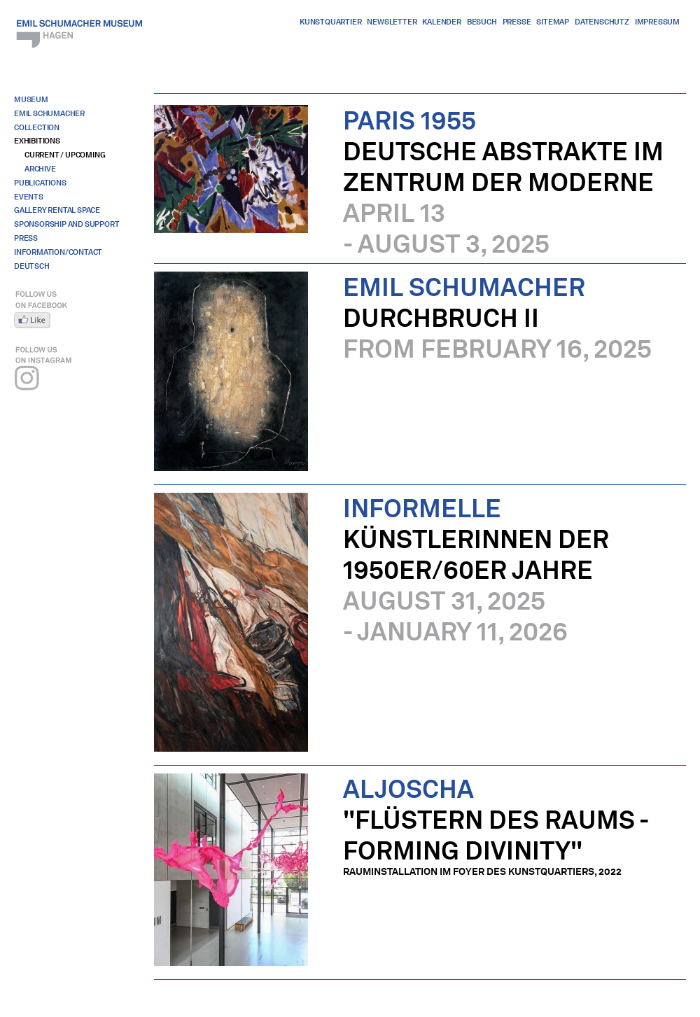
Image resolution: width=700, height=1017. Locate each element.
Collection (36, 127)
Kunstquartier (330, 22)
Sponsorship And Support (66, 224)
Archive (40, 169)
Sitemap (552, 22)
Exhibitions (37, 141)
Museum (31, 99)
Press (26, 238)
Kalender (441, 22)
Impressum (657, 22)
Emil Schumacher (49, 113)
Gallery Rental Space (57, 210)
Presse (517, 22)
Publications (40, 183)
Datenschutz (602, 22)
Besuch (482, 22)
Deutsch (32, 266)
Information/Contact (58, 252)
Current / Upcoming (64, 155)
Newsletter (391, 22)
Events (28, 197)
